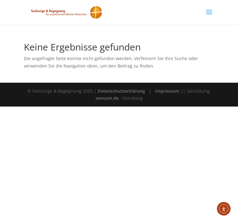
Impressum (167, 91)
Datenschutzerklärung (121, 91)
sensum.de (107, 98)
